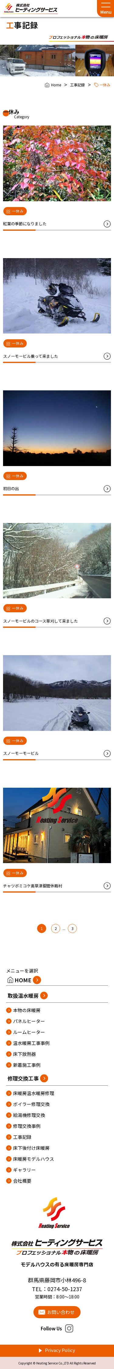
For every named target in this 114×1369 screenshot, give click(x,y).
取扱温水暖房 (23, 995)
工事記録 (77, 84)
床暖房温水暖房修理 (33, 1093)
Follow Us (57, 1328)
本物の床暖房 (26, 1010)
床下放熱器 (24, 1054)
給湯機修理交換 (29, 1115)
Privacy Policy (60, 1350)
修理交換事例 (26, 1126)
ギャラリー (24, 1170)
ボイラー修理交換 (31, 1104)
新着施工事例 (26, 1065)
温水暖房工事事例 (31, 1043)
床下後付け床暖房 (31, 1148)
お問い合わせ (60, 1312)
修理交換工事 (23, 1078)
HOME (23, 980)
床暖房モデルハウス (33, 1159)
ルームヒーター (29, 1032)
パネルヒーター (29, 1021)
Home (56, 84)
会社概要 (22, 1180)
